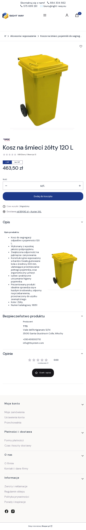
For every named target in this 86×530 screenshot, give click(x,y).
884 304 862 (58, 2)
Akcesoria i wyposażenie (23, 36)
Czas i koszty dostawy (17, 445)
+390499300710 (32, 339)
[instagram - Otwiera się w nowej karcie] (13, 511)
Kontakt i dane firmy (16, 468)
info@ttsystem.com (33, 343)
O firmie (9, 463)
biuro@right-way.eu (55, 6)
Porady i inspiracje (15, 502)
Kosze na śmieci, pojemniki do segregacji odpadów (61, 36)
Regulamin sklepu (14, 491)
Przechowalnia (12, 422)
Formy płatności (14, 440)
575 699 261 (30, 6)
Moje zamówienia (14, 412)
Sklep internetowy (39, 526)
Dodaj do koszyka (43, 196)
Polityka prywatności (16, 497)
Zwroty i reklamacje (15, 486)
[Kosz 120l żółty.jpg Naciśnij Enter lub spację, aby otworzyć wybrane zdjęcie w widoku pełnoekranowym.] (40, 89)
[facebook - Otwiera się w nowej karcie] (6, 511)
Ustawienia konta (14, 417)
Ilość (5, 179)
